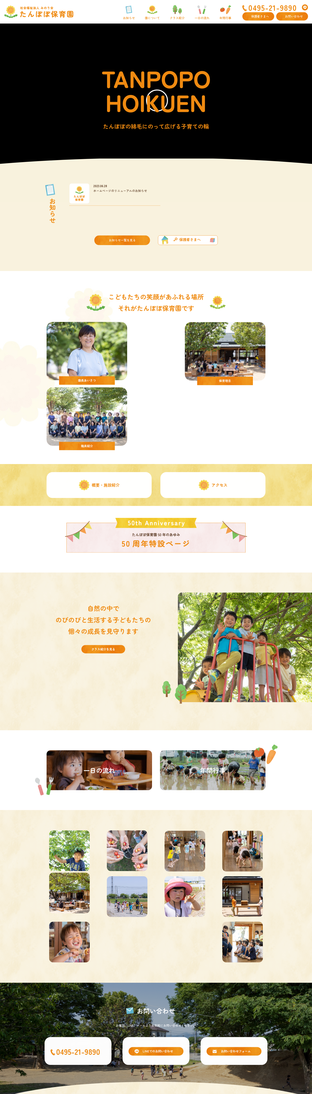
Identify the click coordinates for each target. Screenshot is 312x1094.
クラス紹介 (177, 18)
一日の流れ (202, 18)
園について (152, 18)
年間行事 (225, 18)
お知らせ (129, 18)
